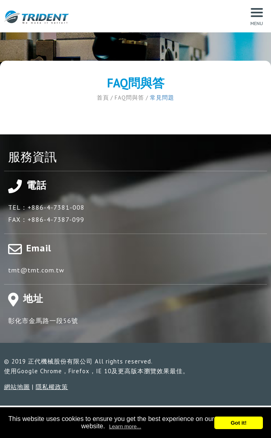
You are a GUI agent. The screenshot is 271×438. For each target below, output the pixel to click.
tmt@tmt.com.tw (36, 270)
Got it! (238, 423)
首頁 (103, 97)
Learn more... (125, 426)
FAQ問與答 (129, 97)
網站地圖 (17, 387)
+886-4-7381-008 (56, 207)
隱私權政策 (52, 387)
